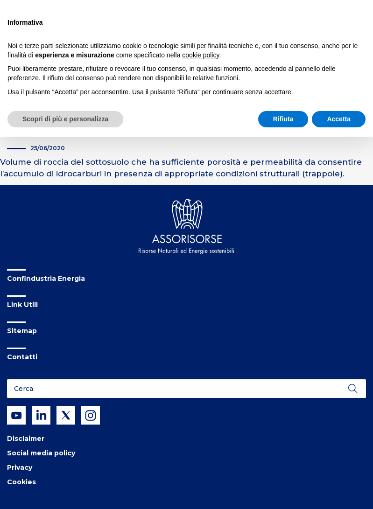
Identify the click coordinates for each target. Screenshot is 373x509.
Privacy (19, 467)
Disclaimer (25, 438)
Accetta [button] (339, 119)
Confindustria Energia (46, 278)
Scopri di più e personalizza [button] (65, 119)
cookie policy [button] (200, 55)
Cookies (21, 482)
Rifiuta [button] (283, 119)
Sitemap (22, 331)
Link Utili (22, 304)
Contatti (22, 357)
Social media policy (41, 453)
